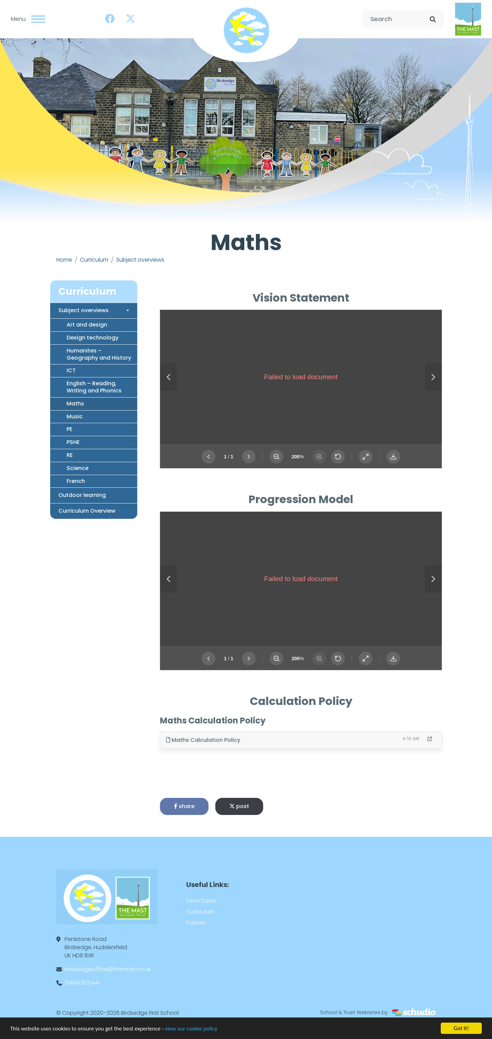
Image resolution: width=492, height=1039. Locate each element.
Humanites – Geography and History (78, 354)
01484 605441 (82, 983)
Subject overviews (140, 260)
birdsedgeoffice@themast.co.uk (108, 969)
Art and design (66, 325)
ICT (50, 370)
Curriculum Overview (66, 511)
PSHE (52, 442)
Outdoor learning (61, 495)
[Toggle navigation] (38, 19)
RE (49, 455)
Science (57, 468)
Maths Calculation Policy (224, 740)
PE (49, 429)
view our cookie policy (191, 1029)
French (55, 481)
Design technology (72, 338)
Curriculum (94, 260)
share (204, 806)
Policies (196, 923)
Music (54, 416)
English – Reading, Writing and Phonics (73, 386)
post (260, 806)
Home (64, 260)
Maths (55, 403)
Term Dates (201, 901)
